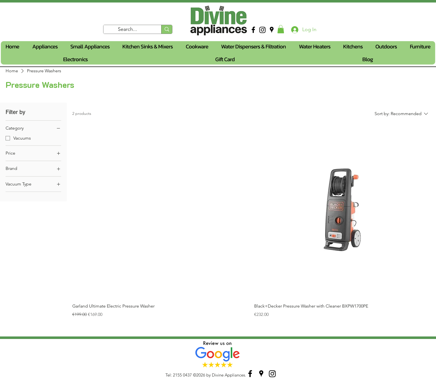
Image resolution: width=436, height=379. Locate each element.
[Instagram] (262, 30)
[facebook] (253, 30)
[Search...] (128, 29)
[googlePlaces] (271, 30)
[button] (280, 29)
